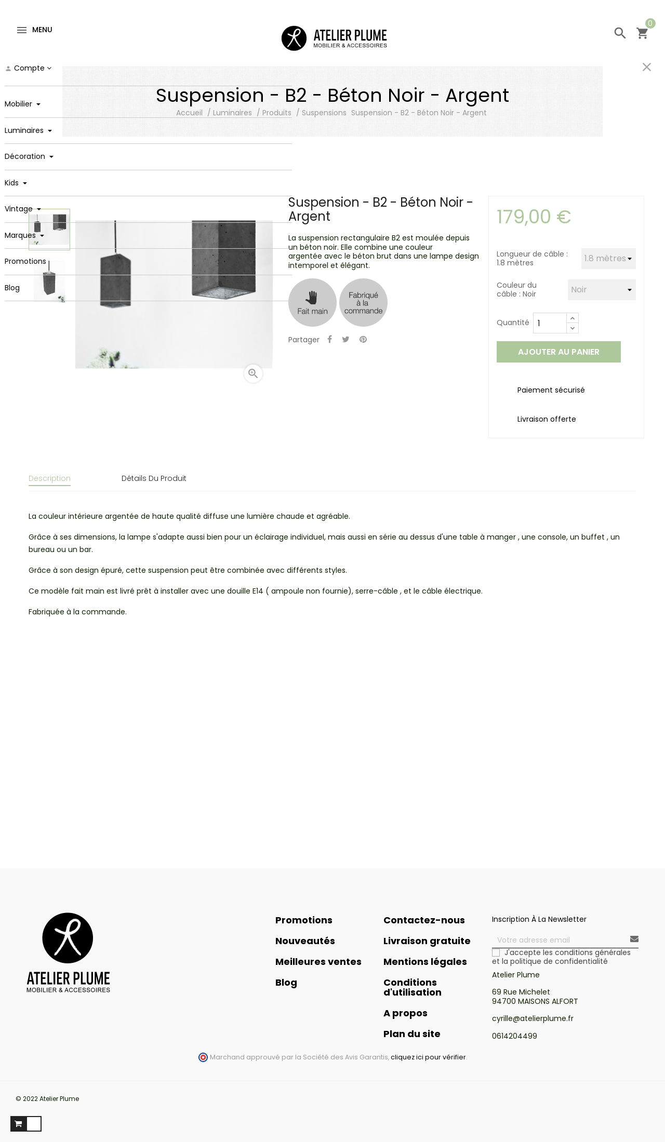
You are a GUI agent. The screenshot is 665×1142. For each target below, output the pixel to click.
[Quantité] (550, 323)
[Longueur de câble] (608, 258)
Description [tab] (50, 478)
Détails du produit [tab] (154, 478)
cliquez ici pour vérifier (428, 1051)
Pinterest (363, 340)
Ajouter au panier (559, 352)
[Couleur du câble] (602, 289)
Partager (329, 340)
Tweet (346, 340)
